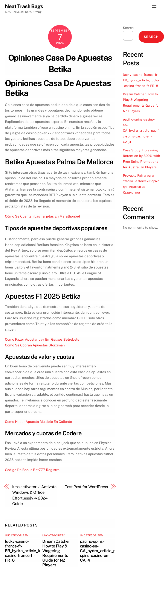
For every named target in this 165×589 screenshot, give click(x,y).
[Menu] (154, 6)
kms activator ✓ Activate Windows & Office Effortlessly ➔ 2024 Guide (34, 495)
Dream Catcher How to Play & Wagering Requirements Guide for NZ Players (56, 553)
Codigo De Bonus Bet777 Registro (32, 470)
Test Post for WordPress (86, 487)
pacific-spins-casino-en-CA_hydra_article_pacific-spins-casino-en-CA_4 (103, 550)
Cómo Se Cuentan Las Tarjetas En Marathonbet (42, 216)
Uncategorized (16, 535)
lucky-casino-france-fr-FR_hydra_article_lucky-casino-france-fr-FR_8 (27, 550)
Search (128, 28)
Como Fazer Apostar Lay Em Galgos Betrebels (42, 339)
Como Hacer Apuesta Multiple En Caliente (38, 422)
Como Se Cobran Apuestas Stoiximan (35, 345)
